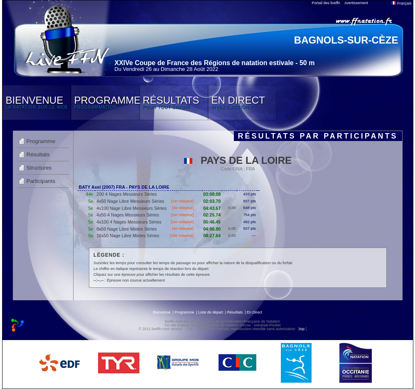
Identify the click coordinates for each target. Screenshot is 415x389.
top (301, 329)
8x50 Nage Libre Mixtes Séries (126, 228)
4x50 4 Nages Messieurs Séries (127, 214)
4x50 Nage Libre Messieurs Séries (130, 201)
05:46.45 (212, 221)
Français (401, 3)
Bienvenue (162, 312)
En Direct (254, 312)
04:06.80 (212, 228)
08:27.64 (212, 235)
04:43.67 (212, 208)
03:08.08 (212, 194)
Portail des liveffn (326, 3)
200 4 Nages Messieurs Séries (126, 194)
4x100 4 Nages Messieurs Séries (128, 221)
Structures (39, 168)
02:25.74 (212, 214)
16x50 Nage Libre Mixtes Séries (127, 235)
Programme (41, 141)
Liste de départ (210, 312)
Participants (41, 181)
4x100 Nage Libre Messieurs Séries (131, 208)
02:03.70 (212, 201)
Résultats (38, 154)
